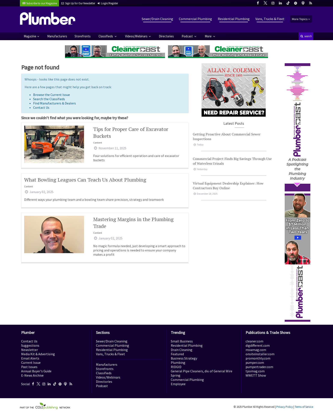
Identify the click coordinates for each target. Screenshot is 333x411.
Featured (177, 354)
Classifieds (106, 36)
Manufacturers (57, 36)
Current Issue (31, 362)
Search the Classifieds (49, 99)
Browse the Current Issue (51, 94)
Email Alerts (30, 358)
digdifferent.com (258, 345)
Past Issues (29, 367)
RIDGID (176, 367)
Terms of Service (304, 407)
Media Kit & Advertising (38, 354)
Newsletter (29, 350)
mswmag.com (256, 350)
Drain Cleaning (181, 350)
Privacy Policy (284, 407)
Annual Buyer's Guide (36, 371)
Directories (166, 36)
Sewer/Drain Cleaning (157, 19)
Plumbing (178, 362)
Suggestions (30, 345)
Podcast (187, 36)
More (208, 36)
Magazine (30, 36)
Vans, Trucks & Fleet (269, 19)
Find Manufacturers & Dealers (54, 103)
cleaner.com (254, 341)
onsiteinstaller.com (260, 354)
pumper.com (255, 362)
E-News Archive (32, 375)
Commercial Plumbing (195, 19)
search (306, 36)
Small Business (182, 341)
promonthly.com (258, 358)
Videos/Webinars (136, 36)
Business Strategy (184, 358)
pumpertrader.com (259, 367)
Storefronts (83, 36)
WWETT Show (256, 375)
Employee (178, 384)
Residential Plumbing (234, 19)
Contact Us (41, 107)
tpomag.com (255, 371)
